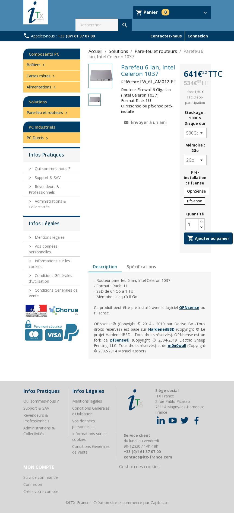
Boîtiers (36, 64)
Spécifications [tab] (141, 267)
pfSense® (119, 340)
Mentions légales (49, 237)
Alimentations (42, 87)
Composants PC (44, 54)
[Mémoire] (195, 160)
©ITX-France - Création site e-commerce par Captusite (117, 502)
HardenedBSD (161, 329)
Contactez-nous (166, 36)
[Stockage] (195, 133)
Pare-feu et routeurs (47, 112)
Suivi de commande (40, 477)
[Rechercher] (103, 25)
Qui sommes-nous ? (52, 168)
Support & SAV (47, 177)
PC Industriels (42, 127)
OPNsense (189, 307)
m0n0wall (177, 345)
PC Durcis (38, 137)
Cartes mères (41, 75)
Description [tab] (105, 267)
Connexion (32, 484)
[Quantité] (191, 224)
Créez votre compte (40, 491)
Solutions (38, 101)
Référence (130, 81)
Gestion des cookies (139, 467)
